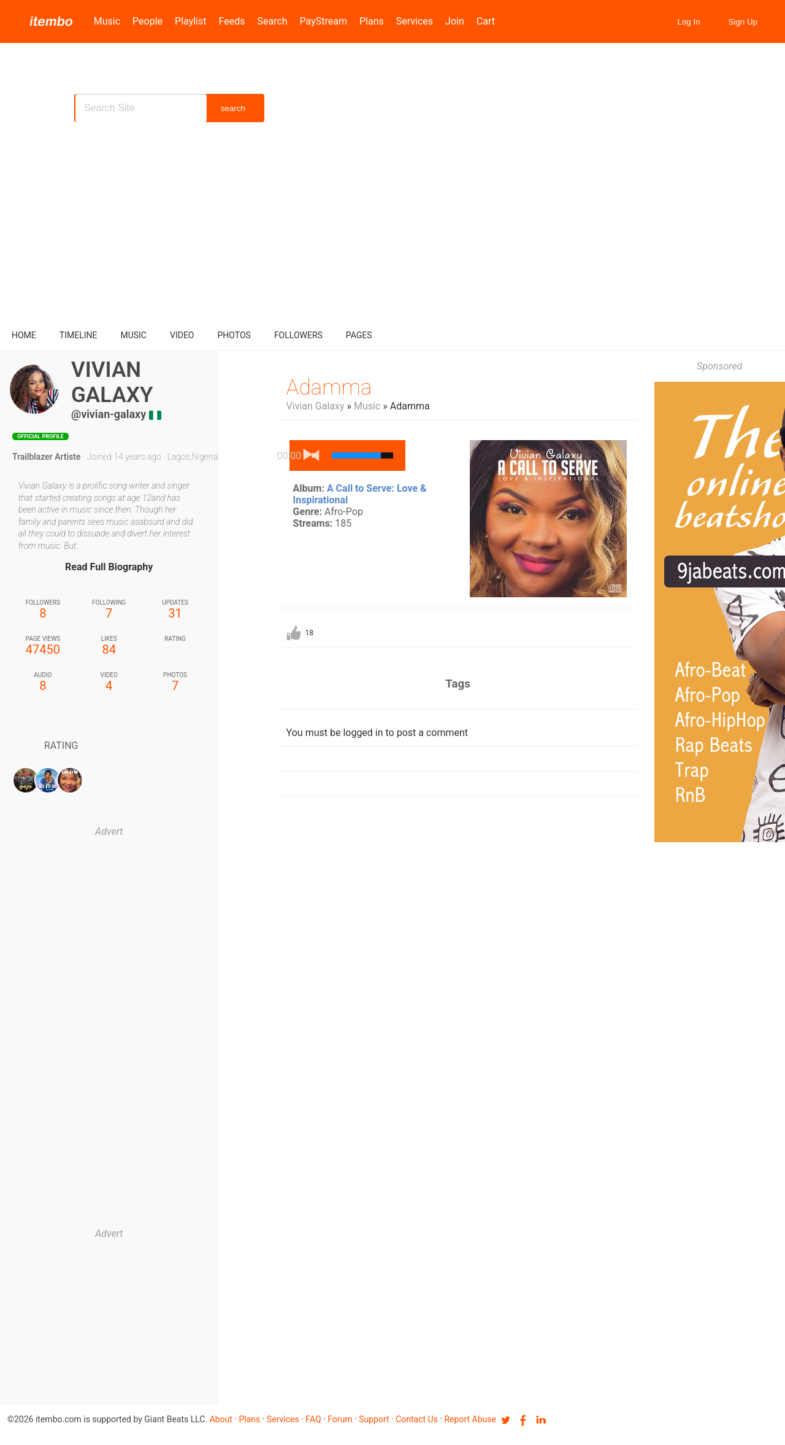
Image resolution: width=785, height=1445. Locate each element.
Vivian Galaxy (315, 406)
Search (272, 21)
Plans (371, 21)
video (182, 335)
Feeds (232, 21)
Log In (689, 21)
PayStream (323, 21)
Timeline (78, 335)
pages (359, 335)
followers (298, 335)
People (147, 21)
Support (374, 1419)
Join (454, 21)
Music (107, 21)
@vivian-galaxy (108, 414)
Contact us (417, 1419)
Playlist (190, 21)
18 (309, 633)
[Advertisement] (392, 227)
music (133, 335)
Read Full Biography (109, 567)
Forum (339, 1419)
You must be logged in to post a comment (377, 732)
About (221, 1419)
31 (175, 610)
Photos (234, 335)
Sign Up (743, 21)
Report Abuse (470, 1419)
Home (24, 335)
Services (414, 21)
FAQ (313, 1419)
